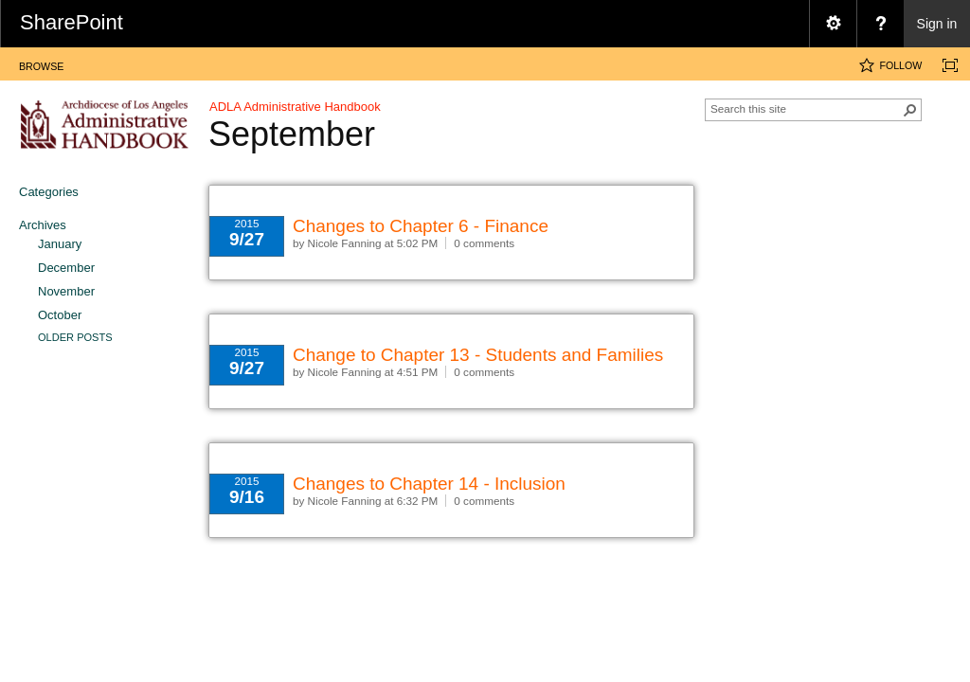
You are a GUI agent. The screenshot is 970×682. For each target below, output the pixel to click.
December (66, 267)
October (59, 315)
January (59, 244)
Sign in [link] (937, 23)
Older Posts (75, 337)
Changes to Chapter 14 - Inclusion (429, 484)
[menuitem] (832, 23)
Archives (42, 225)
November (66, 291)
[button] (910, 109)
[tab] (41, 63)
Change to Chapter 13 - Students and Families (478, 355)
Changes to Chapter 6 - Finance (420, 226)
